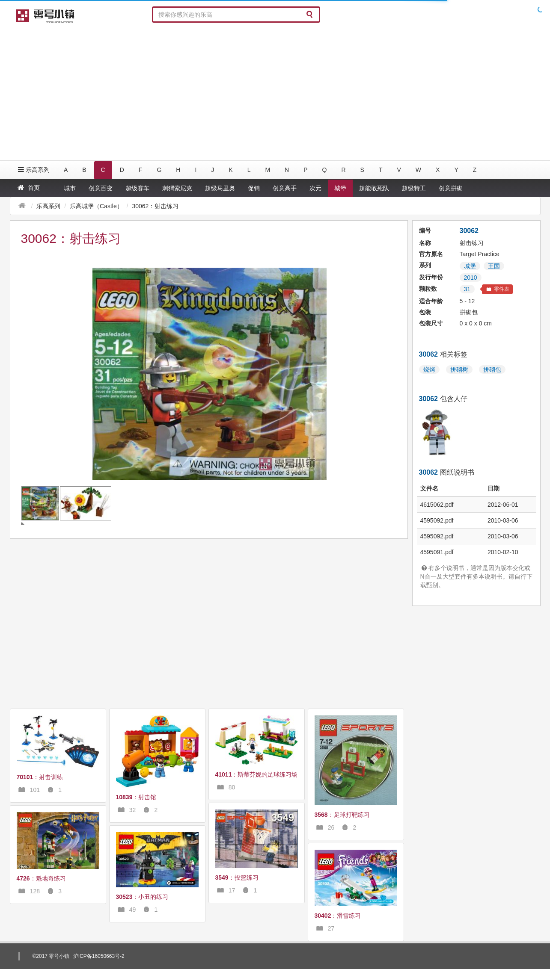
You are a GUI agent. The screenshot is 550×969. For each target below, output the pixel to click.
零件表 (497, 289)
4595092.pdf (437, 520)
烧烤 (429, 369)
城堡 (340, 188)
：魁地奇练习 (41, 878)
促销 (254, 188)
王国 (494, 266)
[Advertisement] (275, 92)
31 (467, 289)
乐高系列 (33, 169)
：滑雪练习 (338, 915)
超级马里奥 (220, 188)
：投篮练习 (237, 877)
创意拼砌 (451, 188)
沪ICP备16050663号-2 (99, 956)
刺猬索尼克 (177, 188)
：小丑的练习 (142, 896)
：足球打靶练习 (342, 814)
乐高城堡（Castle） (96, 206)
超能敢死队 (374, 188)
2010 (470, 277)
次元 (315, 188)
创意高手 (285, 188)
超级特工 (414, 188)
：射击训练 (40, 777)
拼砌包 (492, 369)
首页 (28, 187)
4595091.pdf (437, 552)
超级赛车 (137, 188)
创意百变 (101, 188)
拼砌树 (459, 369)
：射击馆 (136, 797)
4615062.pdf (437, 504)
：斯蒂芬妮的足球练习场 (256, 774)
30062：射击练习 (155, 206)
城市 (70, 188)
